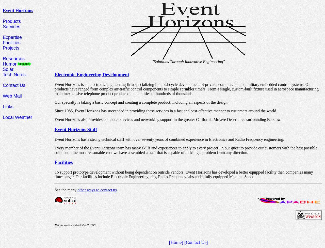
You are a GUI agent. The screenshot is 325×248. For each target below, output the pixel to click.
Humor (10, 64)
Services (11, 26)
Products (12, 21)
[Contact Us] (196, 242)
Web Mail (12, 96)
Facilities (12, 42)
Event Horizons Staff (76, 129)
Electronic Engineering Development (92, 74)
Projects (11, 48)
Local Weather (17, 117)
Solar (8, 69)
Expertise (12, 37)
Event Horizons (18, 10)
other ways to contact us (97, 190)
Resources (14, 58)
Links (8, 106)
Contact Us (14, 85)
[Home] (176, 242)
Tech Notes (14, 74)
